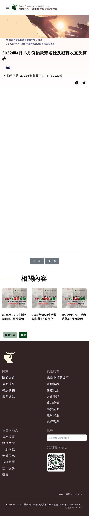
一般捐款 (8, 449)
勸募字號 (8, 443)
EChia (79, 507)
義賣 (5, 474)
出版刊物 (8, 390)
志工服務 (8, 468)
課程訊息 (53, 421)
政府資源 (53, 415)
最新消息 (8, 384)
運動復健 (53, 403)
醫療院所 (53, 390)
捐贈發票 (8, 462)
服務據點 (8, 396)
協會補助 (53, 409)
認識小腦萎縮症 (58, 377)
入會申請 (53, 396)
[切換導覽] (4, 329)
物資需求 (8, 455)
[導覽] (8, 7)
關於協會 (8, 377)
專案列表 (10, 335)
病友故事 (8, 437)
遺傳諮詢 (53, 384)
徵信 (7, 67)
